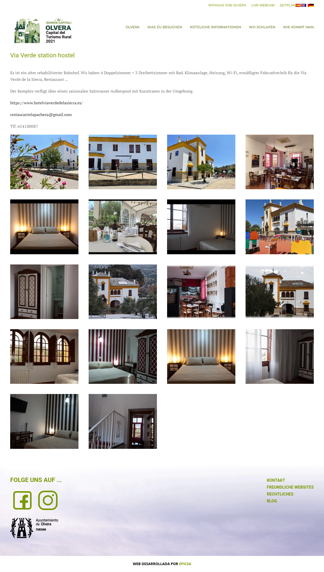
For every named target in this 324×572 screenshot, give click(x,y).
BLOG (272, 501)
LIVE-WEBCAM (263, 5)
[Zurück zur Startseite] (42, 30)
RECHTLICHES (280, 494)
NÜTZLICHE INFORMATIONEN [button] (215, 27)
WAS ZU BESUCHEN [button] (164, 27)
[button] (44, 162)
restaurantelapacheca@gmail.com (41, 114)
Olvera (133, 27)
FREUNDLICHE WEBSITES (290, 487)
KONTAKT (276, 480)
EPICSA (185, 563)
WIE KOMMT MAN (298, 27)
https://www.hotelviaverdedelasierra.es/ (46, 103)
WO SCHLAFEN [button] (262, 27)
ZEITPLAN (287, 5)
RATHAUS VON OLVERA (227, 5)
